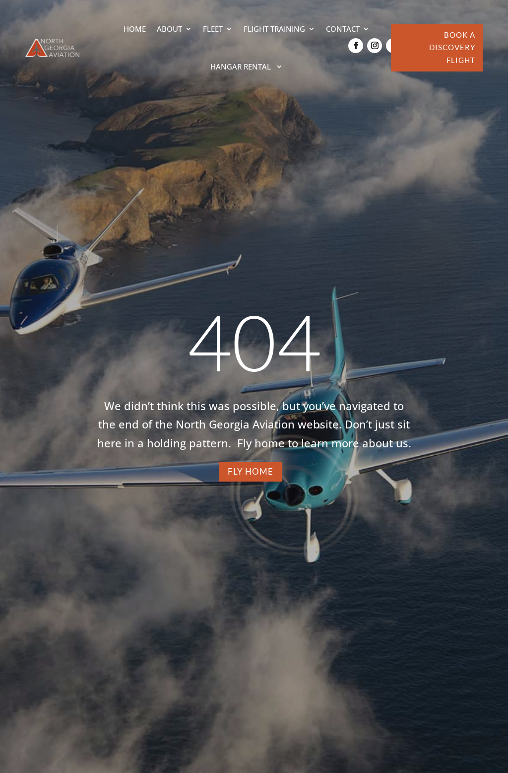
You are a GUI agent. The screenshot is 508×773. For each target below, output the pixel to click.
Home (135, 29)
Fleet (213, 29)
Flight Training (274, 29)
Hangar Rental (241, 66)
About (169, 29)
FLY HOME (250, 471)
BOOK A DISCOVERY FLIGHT (452, 47)
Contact (343, 29)
